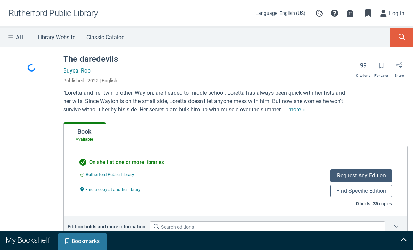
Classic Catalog (105, 37)
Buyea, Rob (77, 70)
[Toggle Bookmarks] (368, 13)
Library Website (56, 37)
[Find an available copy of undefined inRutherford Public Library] (107, 174)
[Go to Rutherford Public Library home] (53, 13)
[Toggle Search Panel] (401, 37)
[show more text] (296, 110)
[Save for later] (381, 68)
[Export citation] (363, 68)
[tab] (84, 134)
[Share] (399, 68)
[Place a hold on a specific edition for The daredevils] (396, 227)
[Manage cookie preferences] (319, 13)
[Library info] (350, 13)
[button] (334, 13)
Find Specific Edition (361, 191)
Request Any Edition (361, 175)
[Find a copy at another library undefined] (110, 189)
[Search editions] (267, 227)
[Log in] (392, 13)
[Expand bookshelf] (403, 240)
